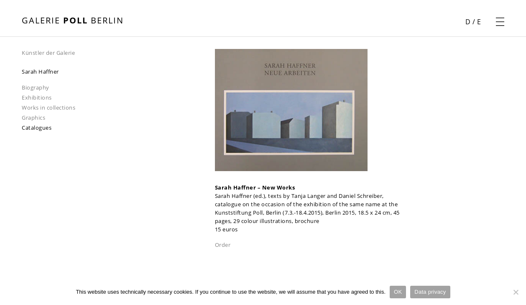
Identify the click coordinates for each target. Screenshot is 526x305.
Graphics (33, 117)
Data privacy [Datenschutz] (430, 292)
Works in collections (48, 107)
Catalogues (36, 127)
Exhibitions (37, 97)
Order (223, 245)
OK (398, 292)
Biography (35, 87)
